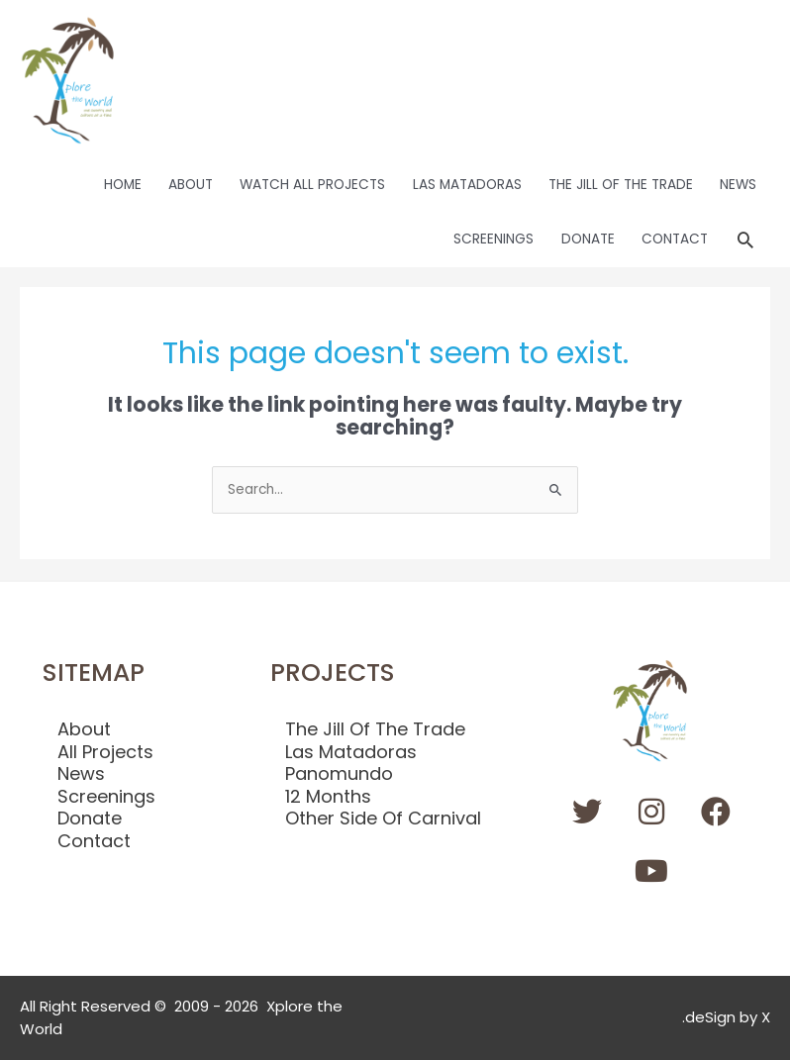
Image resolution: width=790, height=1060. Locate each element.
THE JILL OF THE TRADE (620, 184)
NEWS (738, 184)
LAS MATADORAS (467, 184)
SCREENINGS (493, 239)
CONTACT (675, 239)
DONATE (588, 239)
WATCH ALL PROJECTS (312, 184)
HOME (123, 184)
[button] (745, 239)
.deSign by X (726, 1017)
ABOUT (190, 184)
